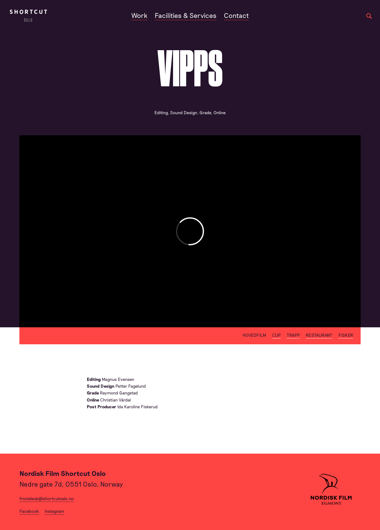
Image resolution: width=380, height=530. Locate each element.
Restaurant (319, 335)
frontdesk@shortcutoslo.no (46, 498)
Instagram (54, 511)
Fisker (345, 335)
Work (139, 15)
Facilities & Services (186, 15)
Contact (236, 15)
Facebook (29, 511)
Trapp (293, 335)
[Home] (28, 16)
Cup (276, 335)
